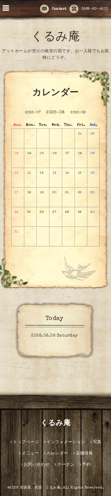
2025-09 (78, 113)
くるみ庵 (55, 38)
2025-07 (33, 113)
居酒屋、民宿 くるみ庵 (40, 488)
